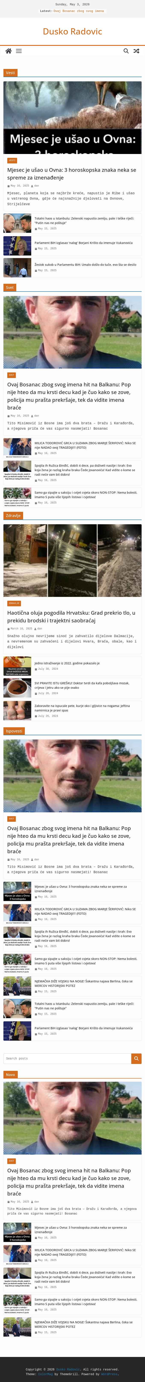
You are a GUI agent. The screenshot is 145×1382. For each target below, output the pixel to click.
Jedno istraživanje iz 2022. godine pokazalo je (67, 663)
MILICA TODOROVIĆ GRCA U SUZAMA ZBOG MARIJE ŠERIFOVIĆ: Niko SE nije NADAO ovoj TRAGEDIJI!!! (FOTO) (85, 445)
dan (36, 185)
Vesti (12, 160)
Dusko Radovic (72, 31)
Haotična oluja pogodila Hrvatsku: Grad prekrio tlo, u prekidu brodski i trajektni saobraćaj (71, 616)
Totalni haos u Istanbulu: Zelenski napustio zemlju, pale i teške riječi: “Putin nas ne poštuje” (84, 220)
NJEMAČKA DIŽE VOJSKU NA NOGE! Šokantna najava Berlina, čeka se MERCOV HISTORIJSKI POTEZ (84, 983)
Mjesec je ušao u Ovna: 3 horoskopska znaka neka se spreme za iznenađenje (71, 173)
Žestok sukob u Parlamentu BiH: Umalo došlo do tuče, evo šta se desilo (85, 265)
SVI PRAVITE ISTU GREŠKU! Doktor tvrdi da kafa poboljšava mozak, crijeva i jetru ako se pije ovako (82, 685)
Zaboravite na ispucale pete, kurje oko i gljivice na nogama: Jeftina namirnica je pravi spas (82, 708)
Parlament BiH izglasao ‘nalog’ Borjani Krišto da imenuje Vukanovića (84, 243)
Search (136, 1059)
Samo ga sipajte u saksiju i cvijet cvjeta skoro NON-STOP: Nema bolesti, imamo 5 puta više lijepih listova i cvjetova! (86, 494)
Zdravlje (14, 603)
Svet (11, 375)
